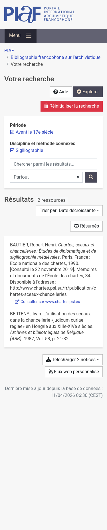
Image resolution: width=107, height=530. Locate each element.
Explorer (88, 91)
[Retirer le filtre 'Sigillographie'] (29, 150)
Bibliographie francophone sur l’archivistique (55, 57)
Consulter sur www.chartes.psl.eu (47, 301)
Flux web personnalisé (74, 371)
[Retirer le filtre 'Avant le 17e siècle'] (35, 132)
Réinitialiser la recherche (71, 106)
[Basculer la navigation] (21, 36)
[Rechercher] (91, 177)
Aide (60, 91)
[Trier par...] (69, 210)
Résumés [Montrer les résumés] (86, 226)
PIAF (9, 50)
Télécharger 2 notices (70, 359)
